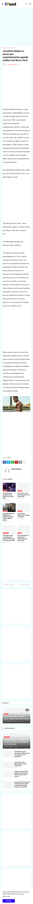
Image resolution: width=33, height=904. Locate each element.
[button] (2, 3)
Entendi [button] (8, 901)
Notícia (14, 48)
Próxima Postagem (23, 584)
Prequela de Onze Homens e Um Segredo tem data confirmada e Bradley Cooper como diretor (22, 784)
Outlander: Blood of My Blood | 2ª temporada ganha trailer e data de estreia (8, 517)
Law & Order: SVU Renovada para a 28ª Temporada (23, 494)
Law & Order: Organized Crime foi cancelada (23, 515)
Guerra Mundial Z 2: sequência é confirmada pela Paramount (23, 538)
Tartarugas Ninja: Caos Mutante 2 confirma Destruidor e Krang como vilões (9, 538)
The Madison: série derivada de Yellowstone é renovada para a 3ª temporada (22, 754)
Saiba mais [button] (6, 896)
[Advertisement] (16, 27)
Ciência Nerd (16, 469)
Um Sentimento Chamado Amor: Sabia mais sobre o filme (8, 495)
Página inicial (6, 48)
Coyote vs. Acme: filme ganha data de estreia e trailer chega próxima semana (21, 774)
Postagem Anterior (9, 584)
